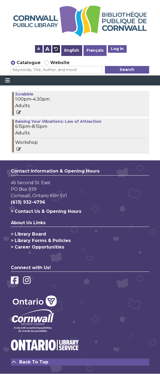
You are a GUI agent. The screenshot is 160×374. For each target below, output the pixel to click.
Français (95, 50)
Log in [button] (117, 48)
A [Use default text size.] (56, 49)
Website (60, 62)
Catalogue (29, 62)
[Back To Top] (80, 362)
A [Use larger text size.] (47, 49)
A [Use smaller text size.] (38, 48)
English (71, 50)
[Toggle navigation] (7, 80)
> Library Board (28, 234)
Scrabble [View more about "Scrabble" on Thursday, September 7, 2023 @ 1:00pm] (24, 94)
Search (127, 69)
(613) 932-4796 (28, 202)
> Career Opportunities (37, 247)
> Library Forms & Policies (41, 240)
